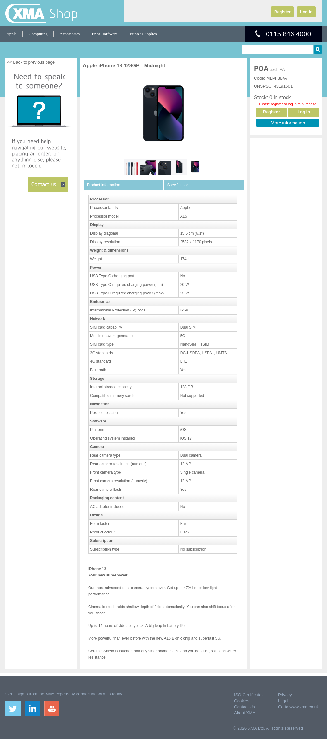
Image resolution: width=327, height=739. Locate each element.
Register (282, 11)
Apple (11, 33)
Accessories (70, 33)
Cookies (241, 701)
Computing (38, 33)
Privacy (285, 695)
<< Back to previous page (31, 62)
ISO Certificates (248, 695)
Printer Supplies (143, 33)
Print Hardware (105, 33)
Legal (283, 701)
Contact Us (244, 707)
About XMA (244, 713)
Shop (63, 13)
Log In (306, 11)
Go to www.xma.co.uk (298, 707)
